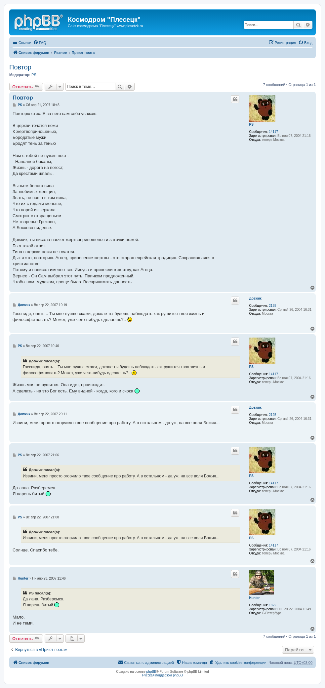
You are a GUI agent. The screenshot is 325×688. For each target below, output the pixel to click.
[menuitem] (39, 43)
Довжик (255, 298)
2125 (272, 305)
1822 (272, 605)
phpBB (151, 671)
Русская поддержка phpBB (162, 675)
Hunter (254, 598)
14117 (273, 132)
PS (33, 75)
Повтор (20, 67)
